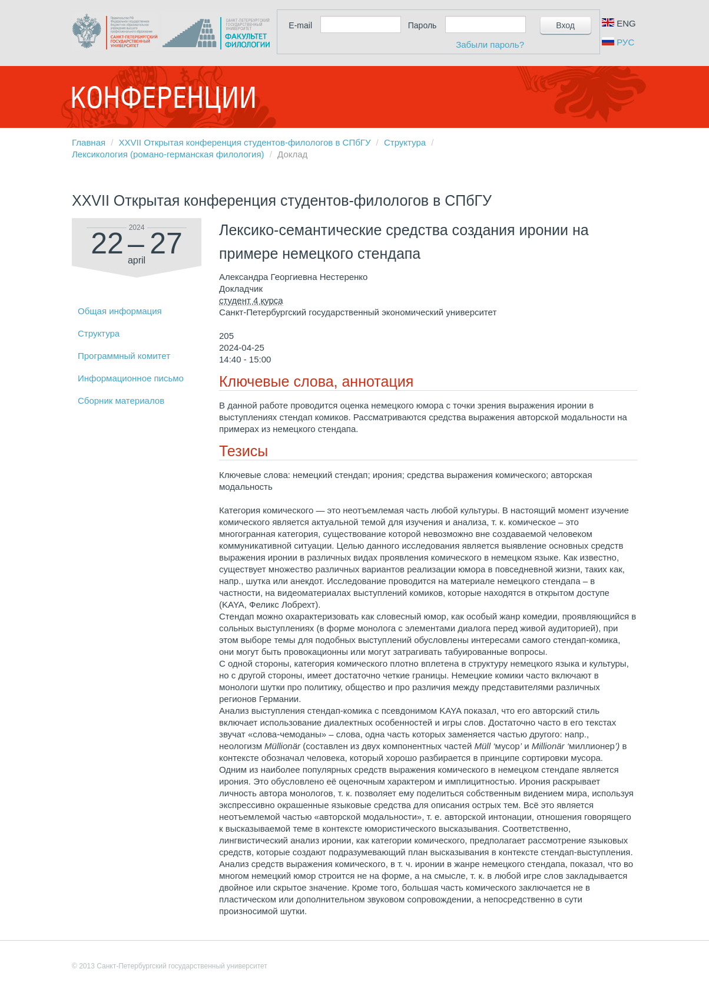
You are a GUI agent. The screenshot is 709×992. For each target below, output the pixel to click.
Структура (405, 142)
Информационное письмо (131, 378)
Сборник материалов (121, 401)
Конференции (163, 97)
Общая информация (120, 311)
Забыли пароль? (490, 44)
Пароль (422, 25)
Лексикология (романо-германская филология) (168, 154)
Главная (88, 142)
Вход (565, 25)
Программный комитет (124, 356)
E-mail (300, 25)
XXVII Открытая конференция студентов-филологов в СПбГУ (245, 142)
